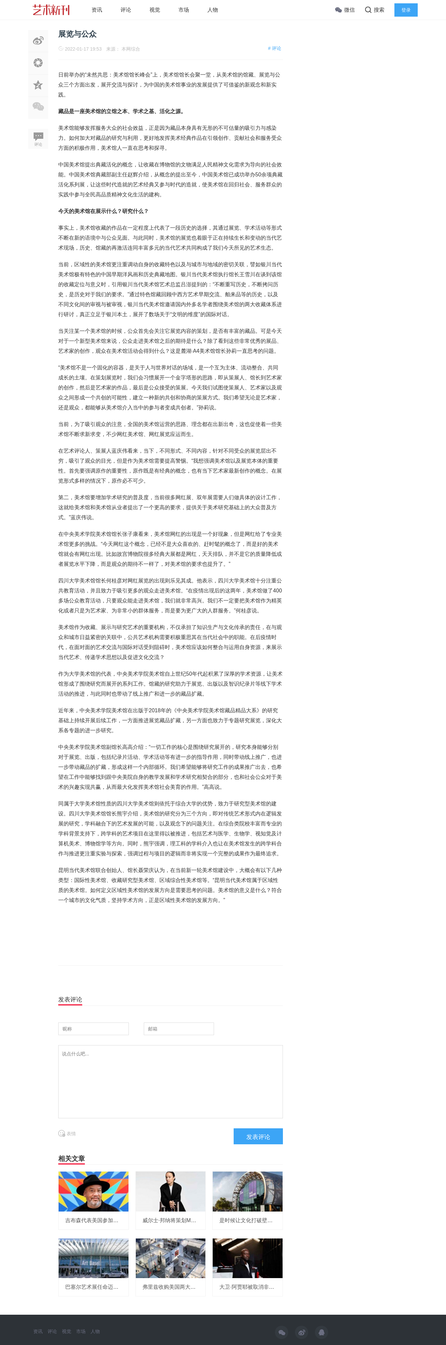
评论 (125, 10)
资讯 (97, 10)
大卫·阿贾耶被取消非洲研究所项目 (260, 1287)
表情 (67, 1133)
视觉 (154, 10)
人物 (212, 10)
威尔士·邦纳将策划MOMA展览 (178, 1220)
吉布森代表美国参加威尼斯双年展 (105, 1220)
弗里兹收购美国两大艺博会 (174, 1287)
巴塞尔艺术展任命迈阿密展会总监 (105, 1287)
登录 (406, 10)
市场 (183, 10)
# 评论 (274, 48)
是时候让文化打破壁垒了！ (251, 1220)
